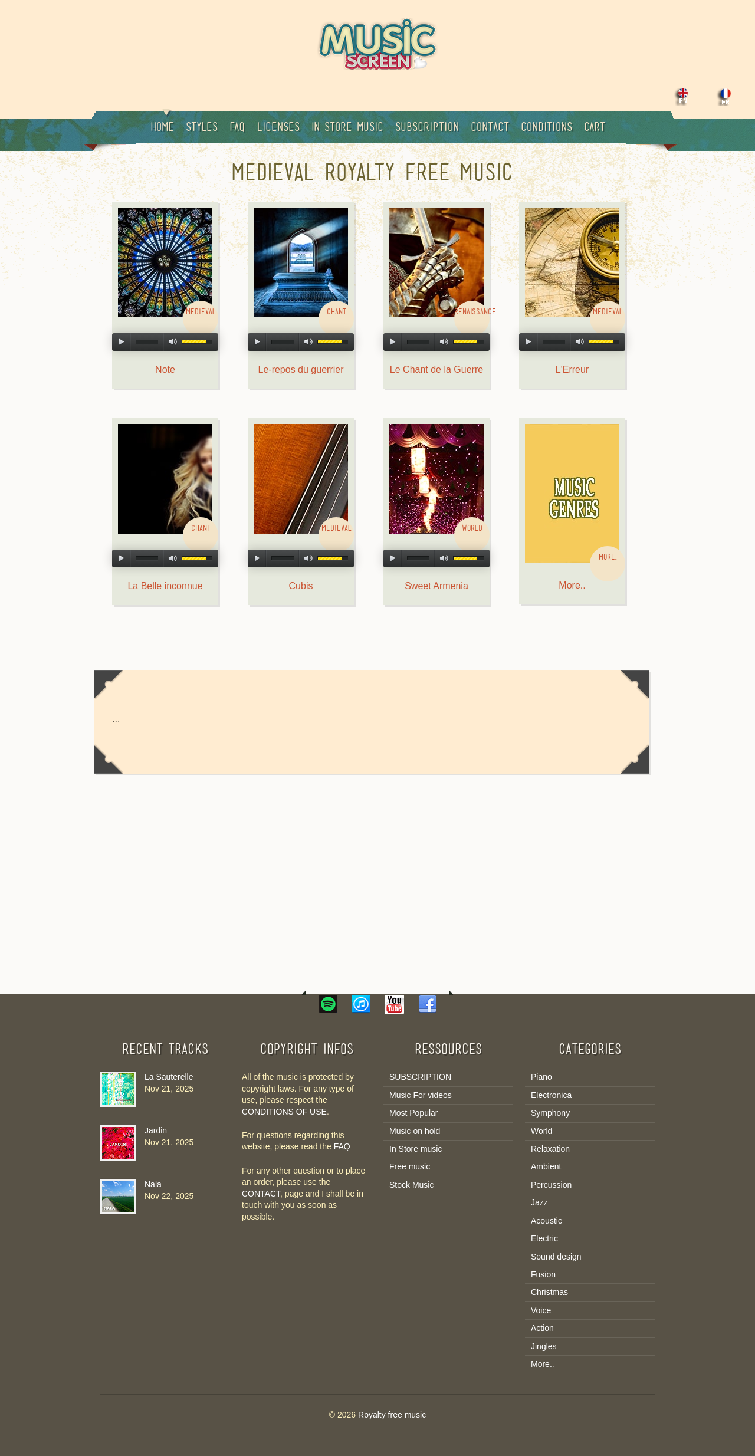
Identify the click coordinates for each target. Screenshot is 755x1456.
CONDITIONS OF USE (284, 1111)
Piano (541, 1077)
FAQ (342, 1146)
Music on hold (414, 1131)
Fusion (543, 1274)
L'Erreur (572, 369)
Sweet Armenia (436, 586)
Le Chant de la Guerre (436, 369)
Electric (544, 1238)
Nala (153, 1184)
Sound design (556, 1256)
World (541, 1131)
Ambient (546, 1166)
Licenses (278, 128)
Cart (594, 128)
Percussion (551, 1184)
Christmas (549, 1292)
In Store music (347, 128)
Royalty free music (392, 1414)
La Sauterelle (169, 1077)
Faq (237, 128)
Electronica (551, 1095)
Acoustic (546, 1220)
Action (542, 1328)
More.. (572, 585)
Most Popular (413, 1113)
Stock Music (411, 1184)
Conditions (546, 128)
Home (162, 122)
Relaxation (550, 1148)
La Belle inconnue (164, 586)
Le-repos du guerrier (301, 369)
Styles (202, 128)
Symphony (550, 1113)
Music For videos (420, 1095)
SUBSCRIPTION (420, 1077)
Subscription (427, 128)
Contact (490, 128)
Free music (409, 1166)
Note (165, 369)
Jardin (156, 1130)
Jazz (539, 1202)
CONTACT (261, 1193)
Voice (541, 1310)
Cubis (301, 586)
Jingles (544, 1346)
